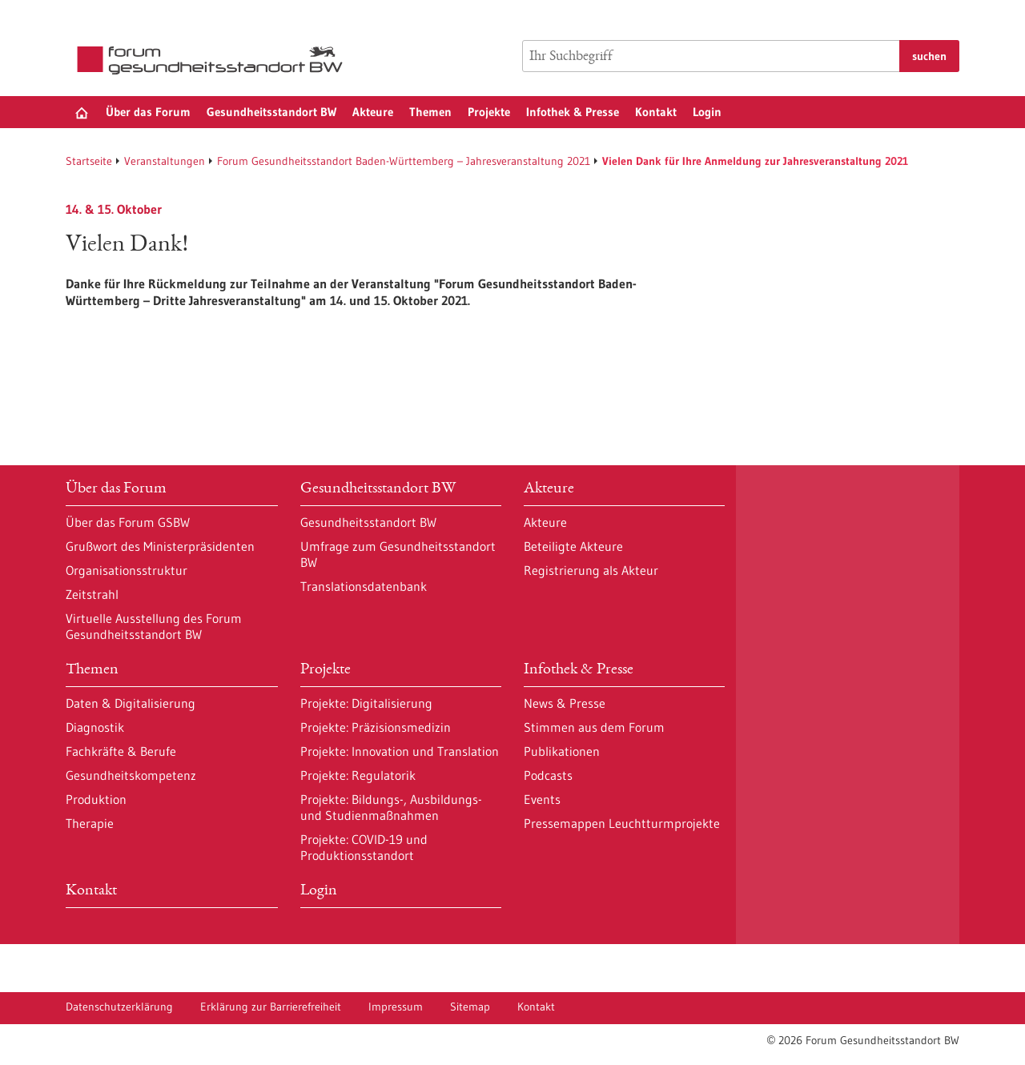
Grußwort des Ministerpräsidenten (160, 546)
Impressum (395, 1006)
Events (542, 799)
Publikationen (562, 751)
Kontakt (656, 111)
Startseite (89, 161)
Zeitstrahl (92, 594)
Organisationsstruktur (126, 570)
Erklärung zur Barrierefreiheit (270, 1006)
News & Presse (564, 703)
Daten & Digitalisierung (130, 703)
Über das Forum (148, 111)
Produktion (96, 799)
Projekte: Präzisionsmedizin (375, 727)
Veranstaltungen (164, 161)
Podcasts (548, 775)
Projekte (489, 111)
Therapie (90, 823)
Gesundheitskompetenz (131, 775)
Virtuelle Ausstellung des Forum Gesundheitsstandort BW (154, 626)
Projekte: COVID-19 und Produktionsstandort (364, 847)
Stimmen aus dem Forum (594, 727)
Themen (430, 111)
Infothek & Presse (572, 111)
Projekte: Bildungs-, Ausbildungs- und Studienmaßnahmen (391, 807)
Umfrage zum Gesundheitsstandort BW (398, 554)
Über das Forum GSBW (128, 522)
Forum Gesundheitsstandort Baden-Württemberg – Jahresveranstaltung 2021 (403, 161)
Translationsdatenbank (363, 586)
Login (707, 111)
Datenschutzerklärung (119, 1006)
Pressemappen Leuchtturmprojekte (622, 823)
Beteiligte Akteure (573, 546)
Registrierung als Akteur (591, 570)
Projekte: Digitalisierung (366, 703)
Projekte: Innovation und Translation (399, 751)
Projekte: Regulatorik (358, 775)
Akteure (372, 111)
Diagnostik (95, 727)
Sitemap (470, 1006)
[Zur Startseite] (214, 60)
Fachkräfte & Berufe (121, 751)
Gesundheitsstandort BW (271, 111)
